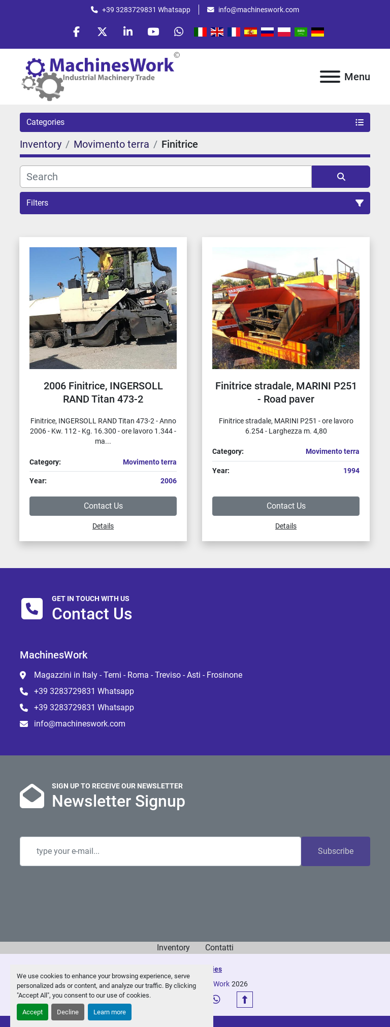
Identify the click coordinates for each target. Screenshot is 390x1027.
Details (103, 526)
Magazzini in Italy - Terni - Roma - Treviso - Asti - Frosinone (138, 675)
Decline (68, 1012)
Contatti (219, 948)
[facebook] (76, 31)
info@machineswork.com (258, 10)
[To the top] (245, 1000)
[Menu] (330, 77)
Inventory (173, 948)
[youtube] (154, 31)
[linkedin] (128, 31)
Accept (32, 1012)
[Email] (160, 852)
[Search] (166, 176)
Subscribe (335, 851)
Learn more (109, 1012)
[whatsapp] (179, 31)
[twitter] (102, 31)
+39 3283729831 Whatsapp (146, 10)
